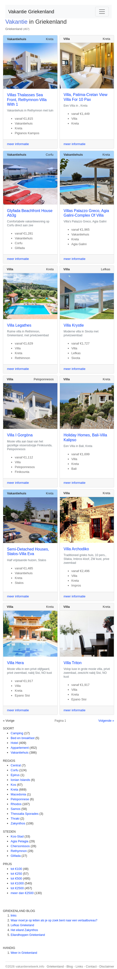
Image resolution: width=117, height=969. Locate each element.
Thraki (15, 818)
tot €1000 (17, 883)
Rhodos (16, 804)
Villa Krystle (74, 325)
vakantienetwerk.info (30, 966)
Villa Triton (73, 663)
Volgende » (106, 720)
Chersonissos (20, 846)
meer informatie (18, 144)
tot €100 (16, 869)
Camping (17, 733)
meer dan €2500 (22, 893)
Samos (15, 809)
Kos (13, 784)
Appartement (20, 747)
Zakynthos (18, 823)
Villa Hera (15, 663)
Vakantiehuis (19, 752)
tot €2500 (17, 888)
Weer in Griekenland (24, 952)
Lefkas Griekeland (22, 925)
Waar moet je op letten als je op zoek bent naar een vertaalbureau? (54, 920)
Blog (69, 966)
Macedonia (18, 794)
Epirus (15, 775)
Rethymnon (19, 851)
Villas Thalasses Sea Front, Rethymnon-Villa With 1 (27, 99)
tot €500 (16, 878)
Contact (91, 966)
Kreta (49, 39)
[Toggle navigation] (102, 11)
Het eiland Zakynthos (24, 930)
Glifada (16, 856)
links (13, 915)
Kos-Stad (17, 836)
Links (79, 966)
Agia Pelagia (19, 841)
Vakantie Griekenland (31, 11)
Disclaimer (106, 966)
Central (16, 765)
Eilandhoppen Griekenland (28, 935)
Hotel (14, 743)
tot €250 (16, 873)
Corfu (50, 154)
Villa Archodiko (76, 549)
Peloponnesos (44, 379)
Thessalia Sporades (25, 813)
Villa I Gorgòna (20, 435)
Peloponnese (20, 799)
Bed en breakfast (22, 738)
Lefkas (105, 269)
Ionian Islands (20, 780)
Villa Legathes (19, 325)
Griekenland (13, 29)
